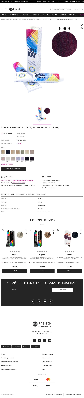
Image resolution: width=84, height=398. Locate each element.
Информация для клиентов (10, 361)
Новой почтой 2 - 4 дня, (17, 180)
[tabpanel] (14, 250)
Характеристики (7, 194)
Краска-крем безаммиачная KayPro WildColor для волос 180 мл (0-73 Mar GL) (42, 256)
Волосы (25, 14)
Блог (43, 369)
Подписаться (62, 289)
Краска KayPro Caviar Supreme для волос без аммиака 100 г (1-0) (69, 256)
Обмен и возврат (6, 365)
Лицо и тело (52, 14)
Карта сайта (46, 358)
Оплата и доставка (7, 358)
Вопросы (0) (41, 194)
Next (81, 225)
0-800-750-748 (48, 4)
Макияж (63, 14)
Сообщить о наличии (13, 169)
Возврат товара (47, 354)
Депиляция (14, 14)
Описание (20, 194)
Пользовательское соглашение (54, 394)
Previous (3, 225)
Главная (3, 19)
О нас (3, 354)
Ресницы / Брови (37, 14)
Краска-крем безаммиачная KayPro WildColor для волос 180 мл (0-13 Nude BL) (14, 256)
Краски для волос (27, 19)
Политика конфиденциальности (73, 394)
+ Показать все (7, 164)
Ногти (4, 14)
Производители (47, 365)
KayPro (19, 143)
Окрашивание (17, 19)
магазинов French (18, 183)
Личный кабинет (47, 361)
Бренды (72, 14)
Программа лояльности (8, 369)
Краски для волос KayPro (41, 19)
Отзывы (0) (30, 194)
